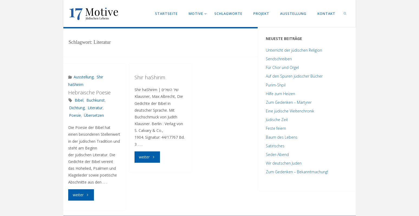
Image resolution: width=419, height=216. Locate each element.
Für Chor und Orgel (282, 67)
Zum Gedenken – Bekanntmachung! (297, 171)
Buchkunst (95, 100)
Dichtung (77, 107)
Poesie (75, 115)
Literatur (95, 107)
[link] (345, 13)
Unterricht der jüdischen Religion (294, 50)
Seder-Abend (277, 154)
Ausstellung (84, 76)
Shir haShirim (150, 77)
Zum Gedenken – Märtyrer (289, 102)
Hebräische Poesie (89, 92)
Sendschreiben (279, 58)
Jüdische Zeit (277, 119)
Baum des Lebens (281, 137)
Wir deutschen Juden (284, 163)
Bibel (79, 100)
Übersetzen (94, 115)
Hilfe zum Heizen (280, 93)
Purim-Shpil (276, 85)
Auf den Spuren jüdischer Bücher (294, 76)
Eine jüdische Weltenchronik (290, 111)
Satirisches (275, 145)
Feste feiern (276, 128)
